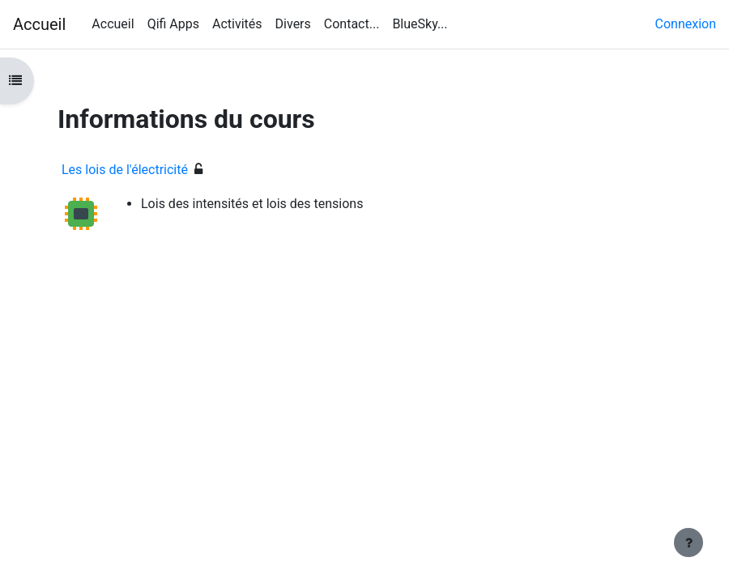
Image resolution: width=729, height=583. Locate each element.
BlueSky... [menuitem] (419, 24)
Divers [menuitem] (293, 24)
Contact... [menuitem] (352, 24)
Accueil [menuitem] (113, 24)
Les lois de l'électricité (125, 169)
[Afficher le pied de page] (688, 542)
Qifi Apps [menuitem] (173, 24)
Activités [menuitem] (237, 24)
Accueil (39, 24)
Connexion (685, 24)
